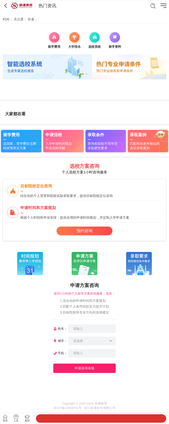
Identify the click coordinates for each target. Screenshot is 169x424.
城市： (62, 340)
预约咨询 (84, 231)
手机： (62, 353)
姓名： (62, 328)
